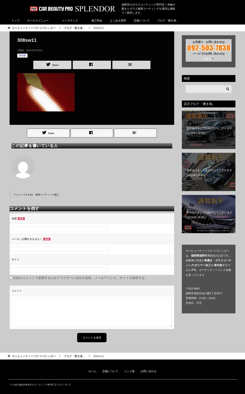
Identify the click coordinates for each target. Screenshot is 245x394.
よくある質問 (118, 20)
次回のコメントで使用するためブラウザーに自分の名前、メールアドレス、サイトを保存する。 (80, 278)
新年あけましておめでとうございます (209, 130)
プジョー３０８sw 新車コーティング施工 (36, 194)
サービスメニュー (38, 20)
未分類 (22, 55)
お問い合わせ (148, 371)
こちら (207, 58)
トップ (15, 20)
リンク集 (129, 371)
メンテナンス (70, 20)
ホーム (92, 371)
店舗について (142, 20)
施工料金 (96, 20)
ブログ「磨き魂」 (168, 20)
